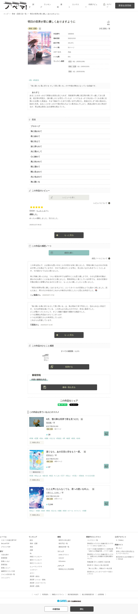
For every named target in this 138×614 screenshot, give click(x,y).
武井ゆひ (49, 455)
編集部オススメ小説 (8, 571)
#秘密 (68, 438)
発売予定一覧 (63, 543)
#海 (30, 80)
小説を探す (5, 555)
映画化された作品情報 (66, 569)
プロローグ (35, 126)
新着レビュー (5, 568)
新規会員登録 (125, 5)
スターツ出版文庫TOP (8, 540)
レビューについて (100, 203)
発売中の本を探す (65, 540)
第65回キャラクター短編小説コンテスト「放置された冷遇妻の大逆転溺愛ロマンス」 (100, 556)
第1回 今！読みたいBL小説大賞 (98, 565)
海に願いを (35, 182)
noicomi (61, 558)
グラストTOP (5, 547)
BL (31, 553)
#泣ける (52, 438)
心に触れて (35, 157)
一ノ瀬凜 (33, 295)
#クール (70, 511)
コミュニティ (5, 578)
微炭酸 (48, 423)
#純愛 (38, 511)
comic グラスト (64, 555)
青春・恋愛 (33, 543)
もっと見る (69, 235)
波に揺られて (36, 146)
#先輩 (43, 511)
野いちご (119, 548)
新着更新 (4, 558)
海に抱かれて (36, 131)
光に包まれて (36, 177)
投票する (69, 367)
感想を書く (69, 253)
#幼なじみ (37, 476)
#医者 (65, 511)
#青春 (31, 438)
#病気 (73, 438)
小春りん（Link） (53, 493)
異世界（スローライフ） (38, 583)
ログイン (109, 5)
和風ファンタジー (36, 557)
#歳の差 (45, 476)
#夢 (64, 438)
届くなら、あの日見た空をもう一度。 (64, 452)
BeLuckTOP (5, 543)
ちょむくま (40, 211)
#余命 (78, 438)
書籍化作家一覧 (64, 547)
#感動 (46, 438)
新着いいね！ (5, 561)
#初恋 (51, 476)
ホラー (32, 573)
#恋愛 (36, 438)
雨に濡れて (35, 167)
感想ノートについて (99, 258)
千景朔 (32, 325)
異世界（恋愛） (35, 586)
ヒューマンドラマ (36, 566)
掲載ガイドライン (58, 594)
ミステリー (33, 570)
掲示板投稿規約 (73, 594)
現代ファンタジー (36, 563)
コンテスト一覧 (92, 540)
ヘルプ (36, 594)
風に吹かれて (36, 162)
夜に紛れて (35, 136)
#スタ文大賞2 (90, 476)
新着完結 (4, 564)
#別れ (41, 438)
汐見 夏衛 (103, 29)
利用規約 (45, 594)
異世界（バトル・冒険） (38, 579)
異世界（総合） (35, 576)
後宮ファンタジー (36, 560)
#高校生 (36, 80)
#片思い (75, 476)
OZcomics (62, 561)
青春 (31, 547)
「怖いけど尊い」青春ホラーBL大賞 (99, 568)
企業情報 (101, 594)
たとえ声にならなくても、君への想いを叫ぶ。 (68, 489)
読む (82, 609)
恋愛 (31, 550)
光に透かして (36, 151)
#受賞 (31, 476)
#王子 (63, 476)
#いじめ (56, 476)
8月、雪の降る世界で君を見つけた (63, 419)
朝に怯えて (35, 141)
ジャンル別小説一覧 (8, 574)
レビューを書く (69, 197)
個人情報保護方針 (88, 594)
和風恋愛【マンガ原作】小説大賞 (98, 562)
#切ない (68, 476)
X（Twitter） (120, 540)
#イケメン (77, 511)
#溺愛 (84, 511)
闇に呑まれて (36, 172)
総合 (31, 540)
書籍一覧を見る (69, 387)
